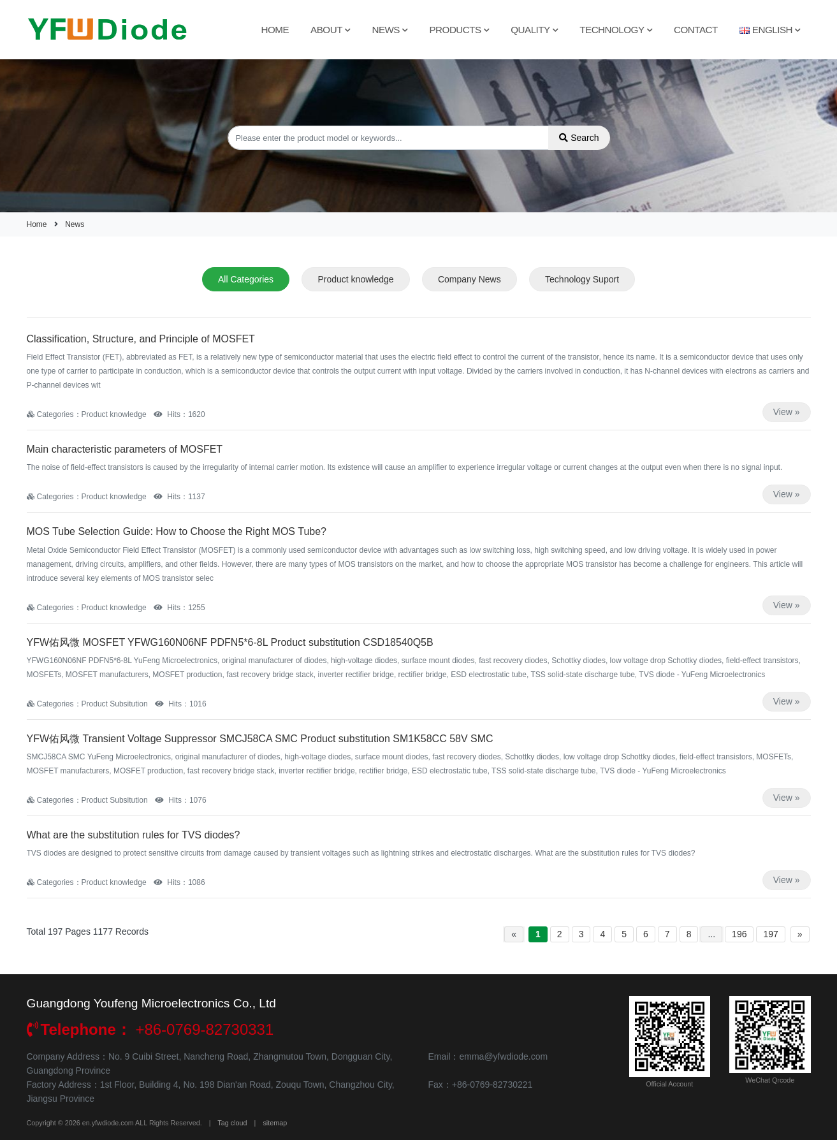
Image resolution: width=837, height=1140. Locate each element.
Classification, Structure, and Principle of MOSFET (141, 338)
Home (275, 29)
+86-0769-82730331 (150, 1029)
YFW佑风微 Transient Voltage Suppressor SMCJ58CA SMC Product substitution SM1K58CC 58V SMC (260, 738)
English (770, 29)
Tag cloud (232, 1123)
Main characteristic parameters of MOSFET (125, 449)
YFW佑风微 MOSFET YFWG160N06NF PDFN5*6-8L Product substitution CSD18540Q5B (230, 642)
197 (770, 934)
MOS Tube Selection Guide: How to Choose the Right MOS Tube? (176, 531)
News (389, 29)
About (330, 29)
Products (459, 29)
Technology (615, 29)
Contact (696, 29)
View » (786, 412)
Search (579, 138)
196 (739, 934)
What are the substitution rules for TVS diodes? (133, 834)
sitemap (275, 1123)
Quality (534, 29)
